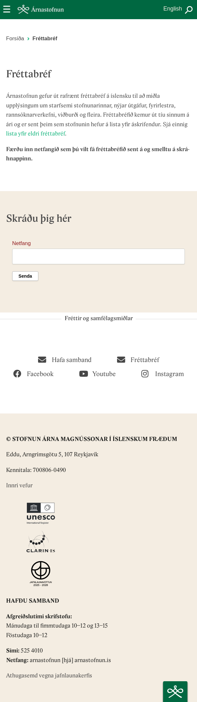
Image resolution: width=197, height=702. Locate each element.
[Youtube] (97, 373)
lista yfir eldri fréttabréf (35, 134)
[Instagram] (162, 373)
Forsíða (15, 38)
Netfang (21, 243)
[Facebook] (33, 373)
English (172, 8)
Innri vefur (19, 486)
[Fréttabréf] (138, 359)
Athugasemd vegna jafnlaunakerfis (49, 676)
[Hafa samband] (64, 359)
